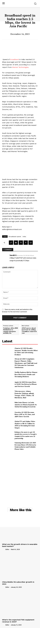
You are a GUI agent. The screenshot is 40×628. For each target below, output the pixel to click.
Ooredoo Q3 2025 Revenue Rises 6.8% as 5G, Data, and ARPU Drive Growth (25, 414)
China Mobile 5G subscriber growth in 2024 (18, 583)
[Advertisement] (20, 474)
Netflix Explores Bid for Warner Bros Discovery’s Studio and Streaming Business (26, 374)
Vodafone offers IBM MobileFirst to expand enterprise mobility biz (10, 330)
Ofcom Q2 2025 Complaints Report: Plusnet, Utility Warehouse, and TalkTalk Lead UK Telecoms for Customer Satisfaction (26, 363)
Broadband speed (15, 236)
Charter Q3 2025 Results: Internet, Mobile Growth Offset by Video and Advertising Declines (26, 351)
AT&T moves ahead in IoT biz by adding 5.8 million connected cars (29, 330)
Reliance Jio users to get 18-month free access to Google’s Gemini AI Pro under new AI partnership (26, 435)
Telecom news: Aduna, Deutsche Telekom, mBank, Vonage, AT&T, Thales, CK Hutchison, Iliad (24, 394)
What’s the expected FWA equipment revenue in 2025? (18, 621)
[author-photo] (3, 549)
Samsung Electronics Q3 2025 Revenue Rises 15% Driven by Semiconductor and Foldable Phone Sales (25, 446)
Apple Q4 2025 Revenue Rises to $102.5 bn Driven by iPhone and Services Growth (26, 384)
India (24, 236)
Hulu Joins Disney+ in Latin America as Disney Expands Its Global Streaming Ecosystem (26, 404)
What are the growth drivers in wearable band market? (19, 545)
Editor (7, 549)
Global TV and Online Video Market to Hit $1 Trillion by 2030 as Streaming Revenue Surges (25, 424)
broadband (14, 59)
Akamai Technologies (20, 67)
